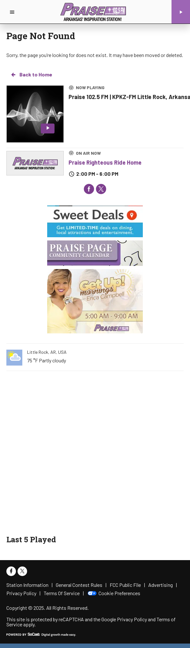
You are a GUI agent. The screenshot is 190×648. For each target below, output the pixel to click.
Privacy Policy (132, 619)
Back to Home (31, 74)
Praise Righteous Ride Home (105, 162)
